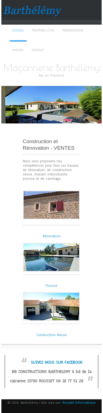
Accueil (18, 30)
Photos (17, 50)
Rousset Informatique (79, 402)
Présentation (72, 30)
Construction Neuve (51, 335)
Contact (38, 50)
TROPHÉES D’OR (43, 30)
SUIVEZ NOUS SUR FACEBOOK (56, 362)
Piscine (51, 285)
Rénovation (51, 236)
